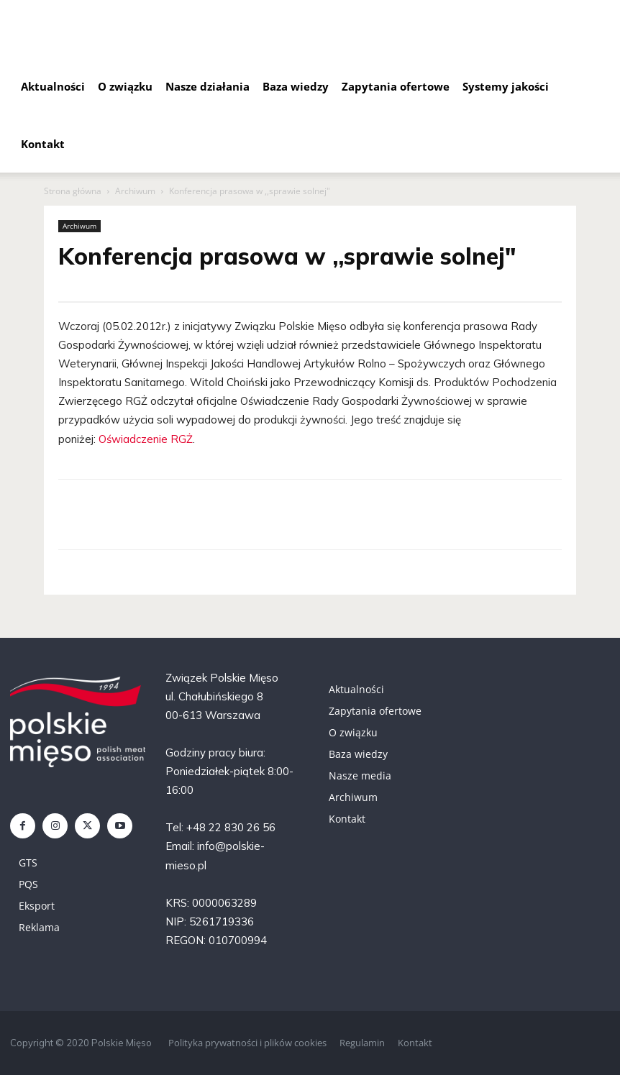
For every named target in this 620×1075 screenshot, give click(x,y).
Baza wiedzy (296, 86)
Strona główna (72, 191)
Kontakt (43, 144)
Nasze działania (207, 86)
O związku (125, 86)
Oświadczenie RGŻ (146, 439)
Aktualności (53, 86)
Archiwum (135, 191)
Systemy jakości (505, 86)
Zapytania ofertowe (396, 86)
